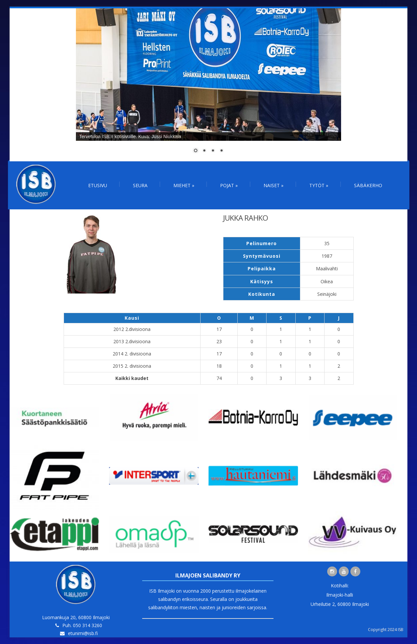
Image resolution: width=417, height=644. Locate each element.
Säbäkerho (368, 185)
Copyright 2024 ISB (385, 629)
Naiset (273, 185)
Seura (140, 185)
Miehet (183, 185)
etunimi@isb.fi (83, 633)
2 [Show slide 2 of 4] (204, 151)
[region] (208, 84)
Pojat (229, 185)
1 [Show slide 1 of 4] (195, 151)
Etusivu (97, 185)
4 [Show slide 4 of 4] (221, 151)
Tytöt (318, 185)
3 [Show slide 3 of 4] (212, 151)
